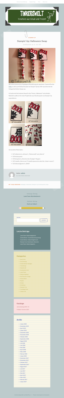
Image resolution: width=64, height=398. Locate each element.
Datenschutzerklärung (22, 1)
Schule (22, 283)
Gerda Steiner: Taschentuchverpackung (30, 237)
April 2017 (23, 375)
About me (45, 1)
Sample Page (32, 1)
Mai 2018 (22, 347)
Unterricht (23, 291)
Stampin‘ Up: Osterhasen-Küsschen (29, 242)
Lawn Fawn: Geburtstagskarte (28, 235)
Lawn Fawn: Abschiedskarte (32, 195)
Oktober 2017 (24, 362)
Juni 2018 (22, 345)
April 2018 (23, 349)
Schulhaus (22, 285)
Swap (47, 184)
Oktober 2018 (24, 336)
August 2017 (23, 366)
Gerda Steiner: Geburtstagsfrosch (29, 239)
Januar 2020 (23, 324)
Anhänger (23, 184)
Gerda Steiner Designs (26, 263)
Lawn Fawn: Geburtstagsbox (27, 244)
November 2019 (24, 326)
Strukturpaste (41, 184)
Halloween (28, 184)
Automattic (46, 395)
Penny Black (23, 278)
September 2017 (24, 364)
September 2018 (24, 339)
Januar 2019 (23, 330)
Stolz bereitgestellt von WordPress (22, 395)
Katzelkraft (23, 268)
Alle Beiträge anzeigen (23, 175)
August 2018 (23, 341)
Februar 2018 (23, 354)
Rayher (22, 280)
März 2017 (23, 377)
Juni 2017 (22, 371)
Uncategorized (24, 289)
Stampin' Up (32, 37)
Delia (10, 86)
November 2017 (24, 360)
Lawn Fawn (23, 272)
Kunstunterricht (24, 270)
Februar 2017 (23, 379)
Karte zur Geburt (32, 202)
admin (23, 173)
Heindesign (23, 265)
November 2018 (24, 334)
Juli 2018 (22, 343)
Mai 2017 (22, 373)
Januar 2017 (23, 381)
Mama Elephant (24, 274)
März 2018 (23, 351)
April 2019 (23, 328)
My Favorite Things (25, 276)
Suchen (18, 217)
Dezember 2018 (24, 332)
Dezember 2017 (24, 358)
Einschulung (23, 261)
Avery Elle (22, 259)
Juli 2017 (22, 369)
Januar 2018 (23, 356)
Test (39, 1)
